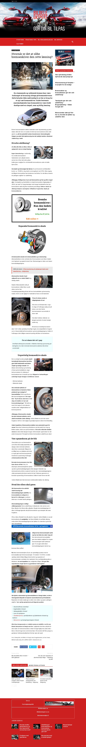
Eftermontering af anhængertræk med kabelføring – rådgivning (32, 680)
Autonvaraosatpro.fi (43, 715)
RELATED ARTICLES (20, 665)
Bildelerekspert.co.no (43, 712)
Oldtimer (19, 43)
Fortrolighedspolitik (28, 704)
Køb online (31, 218)
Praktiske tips (30, 39)
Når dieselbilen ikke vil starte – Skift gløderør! (20, 656)
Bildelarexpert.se (43, 708)
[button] (72, 42)
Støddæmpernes (18, 615)
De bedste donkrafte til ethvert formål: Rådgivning (45, 680)
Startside (20, 39)
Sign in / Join (14, 1)
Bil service (58, 39)
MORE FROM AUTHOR (37, 665)
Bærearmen (16, 620)
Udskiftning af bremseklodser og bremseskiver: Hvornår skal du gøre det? (46, 728)
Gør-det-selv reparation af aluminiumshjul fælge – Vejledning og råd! (43, 657)
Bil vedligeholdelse (45, 39)
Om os (28, 700)
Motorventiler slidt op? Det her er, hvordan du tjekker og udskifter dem (65, 115)
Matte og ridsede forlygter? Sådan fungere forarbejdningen (18, 680)
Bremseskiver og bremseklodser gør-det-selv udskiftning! (64, 93)
